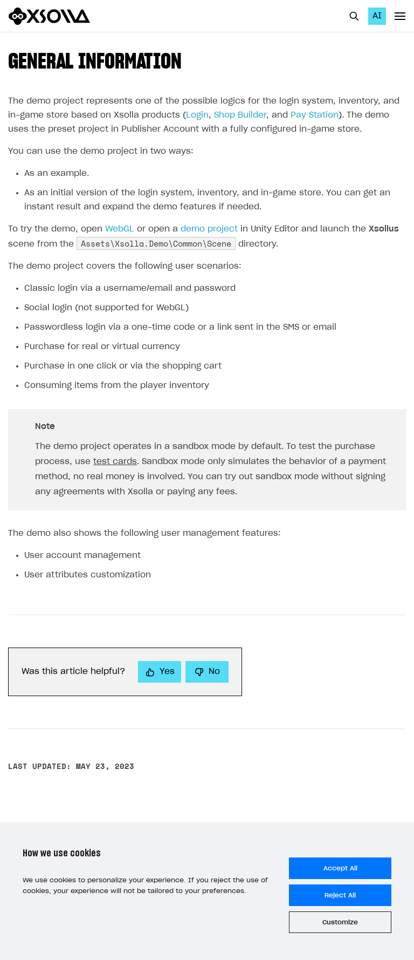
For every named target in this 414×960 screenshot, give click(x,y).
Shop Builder (240, 115)
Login (197, 115)
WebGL (119, 229)
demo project (209, 229)
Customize (340, 922)
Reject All (340, 895)
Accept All (340, 868)
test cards (115, 462)
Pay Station (315, 115)
